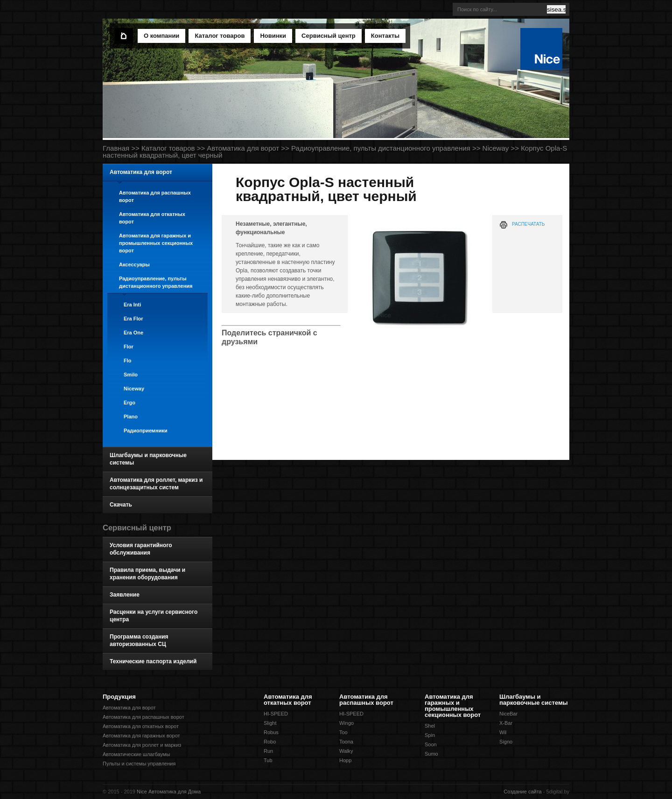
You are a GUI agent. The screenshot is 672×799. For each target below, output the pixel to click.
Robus (271, 732)
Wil (502, 732)
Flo (128, 360)
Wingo (346, 723)
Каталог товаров (168, 148)
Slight (270, 723)
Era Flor (133, 318)
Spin (430, 735)
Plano (131, 416)
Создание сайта (522, 791)
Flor (128, 346)
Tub (268, 760)
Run (268, 751)
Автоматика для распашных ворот (155, 196)
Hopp (345, 760)
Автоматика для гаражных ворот (141, 735)
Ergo (129, 402)
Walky (346, 751)
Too (343, 732)
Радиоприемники (146, 430)
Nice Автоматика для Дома (169, 791)
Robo (270, 741)
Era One (133, 332)
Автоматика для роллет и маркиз (142, 745)
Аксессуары (134, 264)
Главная (116, 148)
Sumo (431, 754)
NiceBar (508, 713)
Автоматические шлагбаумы (136, 754)
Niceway (496, 148)
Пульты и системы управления (139, 763)
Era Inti (132, 304)
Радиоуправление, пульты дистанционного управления (380, 148)
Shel (430, 726)
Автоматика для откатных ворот (152, 217)
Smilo (131, 374)
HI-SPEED (276, 713)
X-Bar (505, 723)
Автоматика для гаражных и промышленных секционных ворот (156, 243)
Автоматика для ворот (243, 148)
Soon (431, 744)
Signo (505, 741)
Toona (346, 741)
